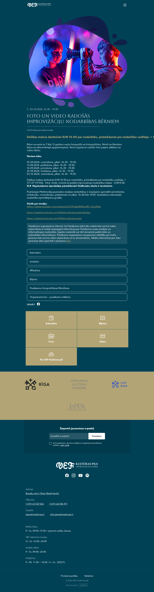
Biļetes (33, 279)
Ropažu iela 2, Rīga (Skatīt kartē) (42, 493)
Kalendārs (35, 253)
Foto (51, 338)
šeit (68, 240)
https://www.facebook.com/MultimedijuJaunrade (54, 218)
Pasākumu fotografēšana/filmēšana (49, 288)
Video (102, 338)
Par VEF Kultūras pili (51, 356)
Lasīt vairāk (64, 445)
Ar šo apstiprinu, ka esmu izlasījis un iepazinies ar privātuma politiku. (77, 444)
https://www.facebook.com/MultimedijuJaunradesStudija (58, 212)
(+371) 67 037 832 (35, 504)
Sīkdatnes (88, 575)
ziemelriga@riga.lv (35, 514)
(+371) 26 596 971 (58, 504)
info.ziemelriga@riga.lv (61, 514)
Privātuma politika (69, 575)
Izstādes (34, 261)
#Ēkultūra (35, 270)
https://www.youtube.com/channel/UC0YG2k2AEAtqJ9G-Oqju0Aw (64, 206)
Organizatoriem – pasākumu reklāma (50, 297)
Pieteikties (97, 436)
